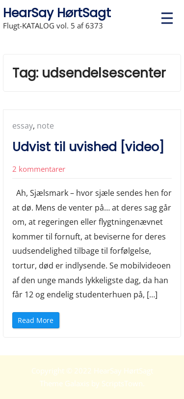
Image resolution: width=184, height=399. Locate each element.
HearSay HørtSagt (57, 13)
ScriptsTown (122, 383)
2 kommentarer (38, 169)
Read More (38, 321)
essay (22, 125)
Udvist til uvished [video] (88, 147)
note (45, 125)
